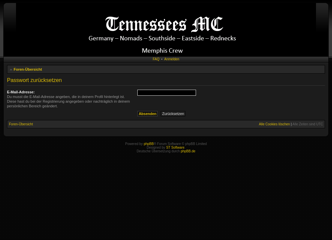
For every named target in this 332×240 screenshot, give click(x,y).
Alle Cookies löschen (274, 124)
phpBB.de (188, 151)
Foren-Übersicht (28, 69)
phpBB (149, 144)
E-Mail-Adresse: (21, 92)
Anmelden (171, 59)
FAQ (156, 59)
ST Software (175, 147)
